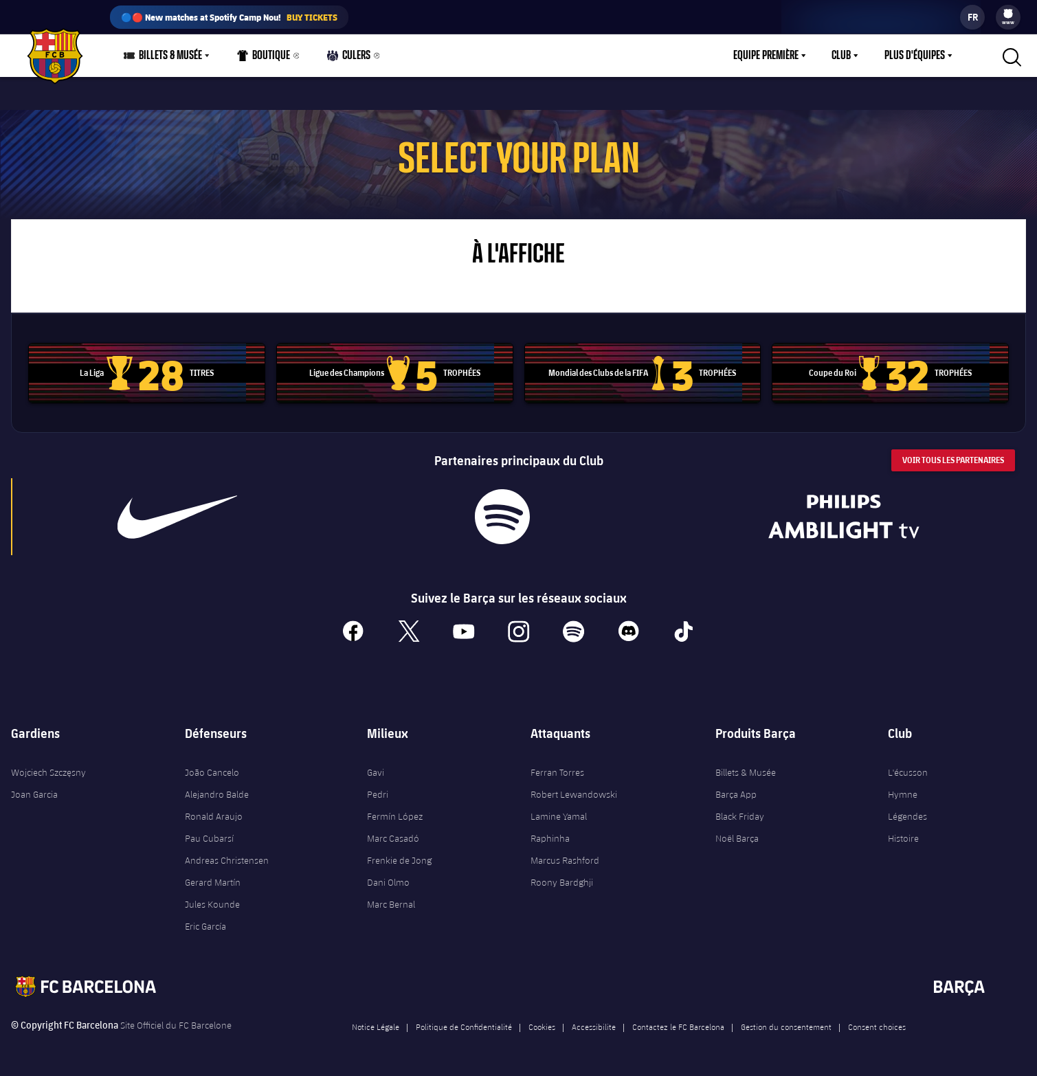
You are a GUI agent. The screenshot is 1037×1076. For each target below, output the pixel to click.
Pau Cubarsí (209, 838)
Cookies (541, 1026)
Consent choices (877, 1026)
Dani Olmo (388, 882)
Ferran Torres (557, 772)
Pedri (377, 794)
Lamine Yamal (559, 816)
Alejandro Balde (217, 794)
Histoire (903, 838)
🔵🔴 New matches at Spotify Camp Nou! (229, 17)
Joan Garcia (34, 794)
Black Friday (739, 816)
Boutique (264, 58)
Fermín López (395, 816)
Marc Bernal (391, 904)
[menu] (1008, 17)
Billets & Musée (745, 772)
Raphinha (550, 838)
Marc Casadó (393, 838)
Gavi (375, 772)
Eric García (205, 926)
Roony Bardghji (562, 882)
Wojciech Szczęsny (48, 772)
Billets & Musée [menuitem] (170, 55)
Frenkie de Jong (399, 860)
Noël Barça (737, 838)
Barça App (736, 794)
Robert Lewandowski (574, 794)
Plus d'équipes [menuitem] (914, 55)
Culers (349, 58)
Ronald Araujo (214, 816)
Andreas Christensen (227, 860)
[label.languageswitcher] (972, 17)
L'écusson (908, 772)
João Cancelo (212, 772)
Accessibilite (594, 1026)
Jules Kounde (212, 904)
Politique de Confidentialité (464, 1026)
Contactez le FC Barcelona (678, 1026)
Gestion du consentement (786, 1026)
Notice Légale (375, 1026)
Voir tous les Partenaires (953, 460)
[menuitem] (1008, 14)
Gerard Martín (213, 882)
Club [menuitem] (841, 55)
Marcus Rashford (565, 860)
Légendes (907, 816)
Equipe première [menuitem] (766, 55)
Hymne (902, 794)
